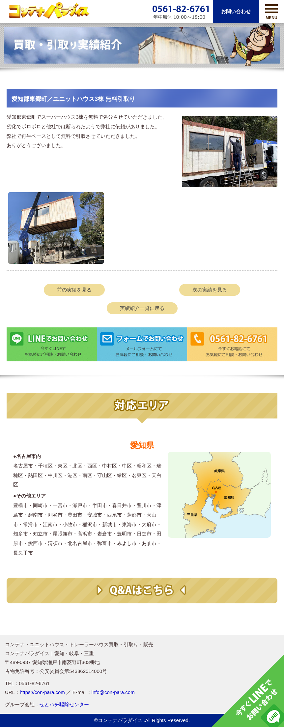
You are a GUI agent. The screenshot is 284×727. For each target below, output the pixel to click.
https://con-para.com (42, 692)
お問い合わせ (236, 11)
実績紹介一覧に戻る (142, 308)
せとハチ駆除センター (64, 704)
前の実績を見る (74, 289)
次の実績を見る (209, 289)
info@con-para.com (113, 692)
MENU (271, 12)
